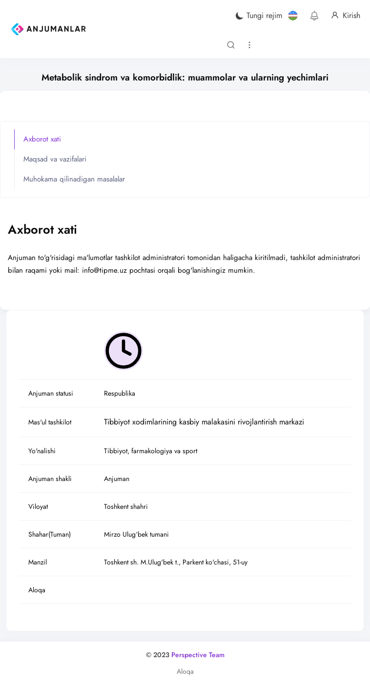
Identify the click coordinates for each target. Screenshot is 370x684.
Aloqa (185, 671)
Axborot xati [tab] (42, 139)
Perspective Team (198, 655)
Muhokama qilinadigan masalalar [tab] (74, 179)
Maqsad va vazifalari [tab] (54, 159)
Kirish (345, 15)
